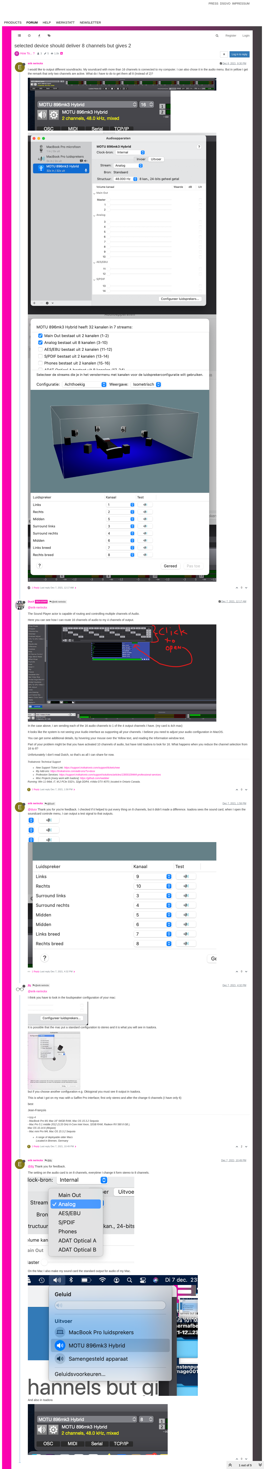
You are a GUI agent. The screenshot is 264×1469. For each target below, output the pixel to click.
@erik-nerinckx (37, 607)
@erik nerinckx (58, 602)
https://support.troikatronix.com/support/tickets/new (92, 767)
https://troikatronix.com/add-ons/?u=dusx (72, 771)
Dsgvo (225, 3)
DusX (31, 601)
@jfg (48, 1160)
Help (47, 22)
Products (12, 22)
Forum (32, 22)
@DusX (49, 804)
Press (213, 3)
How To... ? (27, 53)
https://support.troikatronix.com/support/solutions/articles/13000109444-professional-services (110, 774)
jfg (29, 985)
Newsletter (90, 22)
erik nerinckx (35, 63)
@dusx (32, 809)
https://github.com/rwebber (94, 778)
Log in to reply (239, 54)
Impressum (241, 3)
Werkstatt (65, 22)
